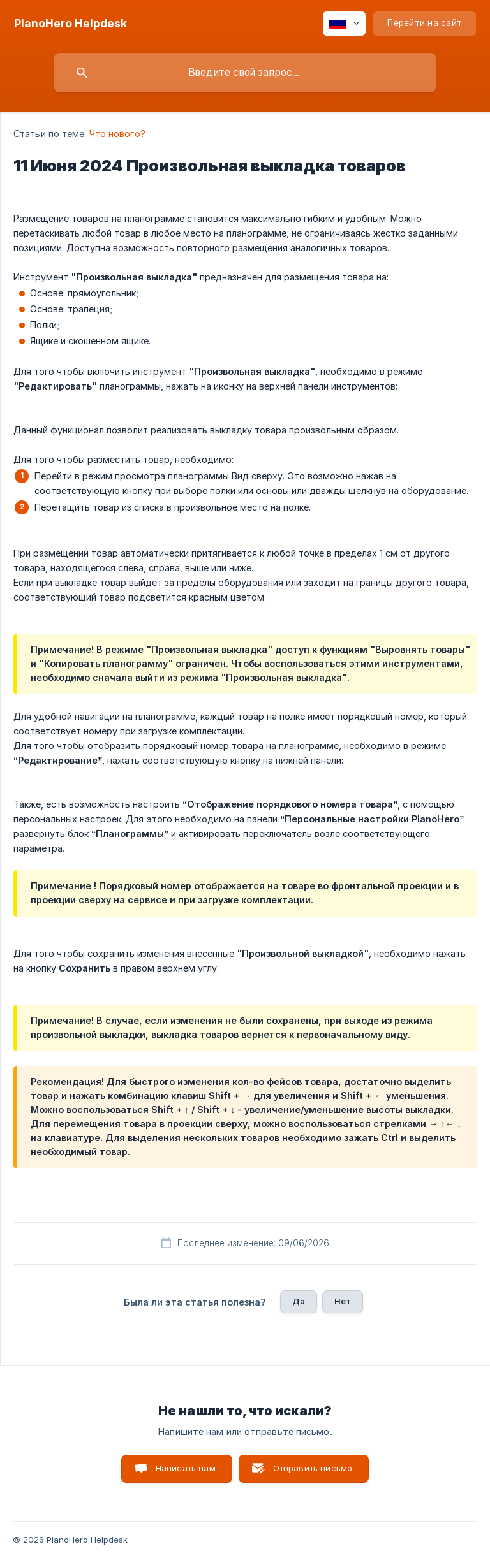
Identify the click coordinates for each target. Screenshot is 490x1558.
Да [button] (298, 1301)
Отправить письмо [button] (312, 1468)
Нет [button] (342, 1301)
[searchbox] (245, 72)
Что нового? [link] (117, 133)
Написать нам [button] (186, 1468)
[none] (70, 23)
